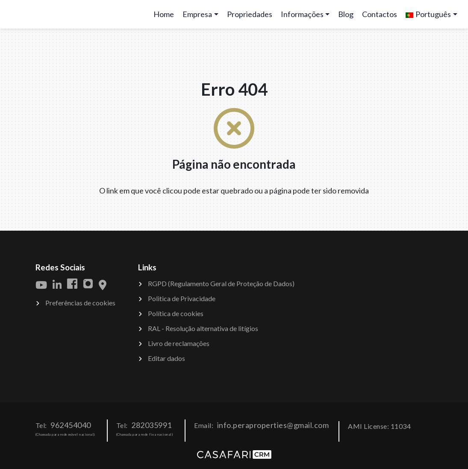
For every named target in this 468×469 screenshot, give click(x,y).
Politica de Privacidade (181, 298)
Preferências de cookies (80, 303)
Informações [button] (302, 14)
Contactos (379, 14)
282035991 (151, 425)
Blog (345, 14)
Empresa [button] (197, 14)
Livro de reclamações (178, 343)
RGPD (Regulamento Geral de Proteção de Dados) (221, 283)
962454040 (70, 425)
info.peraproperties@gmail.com (273, 425)
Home (165, 16)
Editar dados (166, 358)
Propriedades (249, 14)
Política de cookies (175, 313)
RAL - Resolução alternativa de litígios (203, 328)
